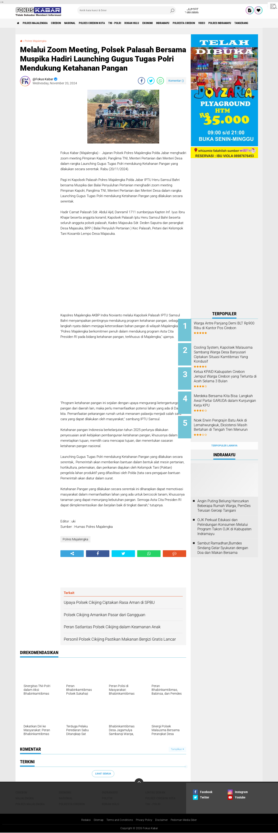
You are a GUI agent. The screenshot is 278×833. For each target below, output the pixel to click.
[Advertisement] (38, 157)
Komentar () (176, 80)
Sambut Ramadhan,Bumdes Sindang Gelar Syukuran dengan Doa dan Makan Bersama (222, 538)
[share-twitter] (150, 80)
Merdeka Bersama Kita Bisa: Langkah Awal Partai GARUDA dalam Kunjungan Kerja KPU (230, 396)
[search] (126, 10)
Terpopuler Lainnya (224, 435)
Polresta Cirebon (225, 23)
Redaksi (78, 820)
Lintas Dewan (155, 792)
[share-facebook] (141, 80)
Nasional (84, 23)
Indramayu (199, 23)
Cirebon (66, 23)
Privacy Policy (144, 820)
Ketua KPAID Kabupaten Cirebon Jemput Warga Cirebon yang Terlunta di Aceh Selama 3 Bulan (230, 375)
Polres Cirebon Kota (111, 23)
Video (247, 23)
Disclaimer (164, 820)
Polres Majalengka (40, 23)
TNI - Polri (138, 23)
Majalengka (24, 798)
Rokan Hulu (159, 23)
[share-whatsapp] (160, 80)
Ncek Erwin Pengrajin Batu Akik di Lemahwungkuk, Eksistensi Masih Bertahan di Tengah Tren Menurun (229, 421)
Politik (107, 798)
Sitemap (93, 820)
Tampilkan (177, 749)
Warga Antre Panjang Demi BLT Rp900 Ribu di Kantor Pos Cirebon (230, 328)
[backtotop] (139, 782)
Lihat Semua (103, 773)
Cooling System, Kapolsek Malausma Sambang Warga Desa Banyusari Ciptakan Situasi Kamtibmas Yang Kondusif (228, 355)
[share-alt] (72, 553)
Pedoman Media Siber (189, 820)
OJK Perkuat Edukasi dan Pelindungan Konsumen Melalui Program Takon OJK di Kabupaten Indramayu (224, 517)
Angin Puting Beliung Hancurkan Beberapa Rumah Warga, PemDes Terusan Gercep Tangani (224, 496)
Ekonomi (180, 23)
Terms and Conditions (117, 820)
